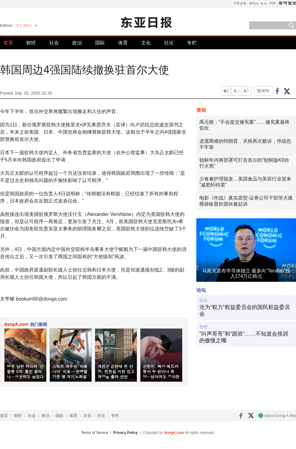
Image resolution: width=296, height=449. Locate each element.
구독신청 (239, 3)
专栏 (192, 42)
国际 (100, 42)
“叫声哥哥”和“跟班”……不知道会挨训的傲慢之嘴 (243, 337)
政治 (77, 42)
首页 (8, 42)
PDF (272, 3)
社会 (54, 42)
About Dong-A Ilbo (277, 415)
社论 (169, 42)
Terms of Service (94, 433)
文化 (146, 42)
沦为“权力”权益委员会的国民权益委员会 (244, 310)
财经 (31, 42)
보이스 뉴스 (258, 3)
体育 (123, 42)
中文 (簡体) (24, 25)
